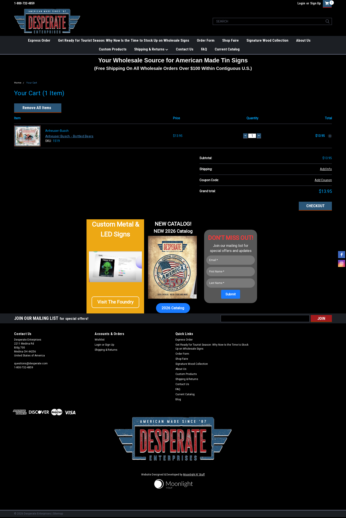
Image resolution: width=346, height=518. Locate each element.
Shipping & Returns (151, 49)
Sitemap (58, 513)
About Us (303, 40)
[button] (115, 303)
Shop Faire (230, 40)
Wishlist (100, 339)
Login (301, 3)
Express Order (39, 40)
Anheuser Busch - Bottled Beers (69, 136)
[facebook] (341, 254)
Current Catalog (227, 49)
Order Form (205, 40)
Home (17, 82)
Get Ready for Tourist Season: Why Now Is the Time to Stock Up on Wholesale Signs (123, 40)
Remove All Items (37, 108)
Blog (178, 399)
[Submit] (230, 294)
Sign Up (315, 3)
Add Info (326, 169)
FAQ (204, 49)
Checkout (315, 205)
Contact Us (184, 49)
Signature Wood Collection (267, 40)
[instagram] (341, 263)
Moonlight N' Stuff (194, 474)
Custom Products (112, 49)
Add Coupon (323, 180)
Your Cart (31, 82)
